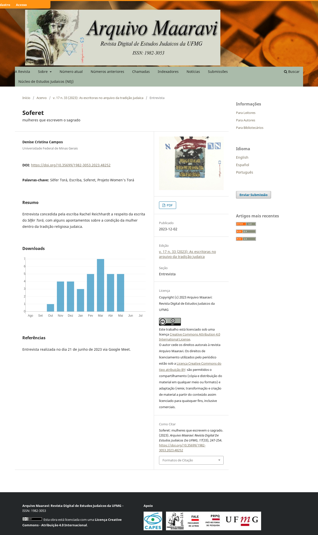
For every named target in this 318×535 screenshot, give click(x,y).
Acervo (42, 98)
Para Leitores (245, 112)
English (242, 157)
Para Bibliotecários (249, 127)
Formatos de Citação (177, 460)
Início (26, 98)
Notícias (193, 71)
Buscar (292, 71)
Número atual (71, 71)
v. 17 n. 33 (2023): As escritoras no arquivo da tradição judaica (98, 98)
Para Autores (245, 120)
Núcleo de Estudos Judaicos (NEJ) (46, 81)
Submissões (218, 71)
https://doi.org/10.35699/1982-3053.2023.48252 (71, 165)
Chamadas (141, 71)
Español (242, 164)
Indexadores (168, 71)
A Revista (22, 71)
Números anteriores (107, 71)
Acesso (21, 4)
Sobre (43, 71)
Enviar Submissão (253, 195)
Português (244, 172)
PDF (169, 205)
